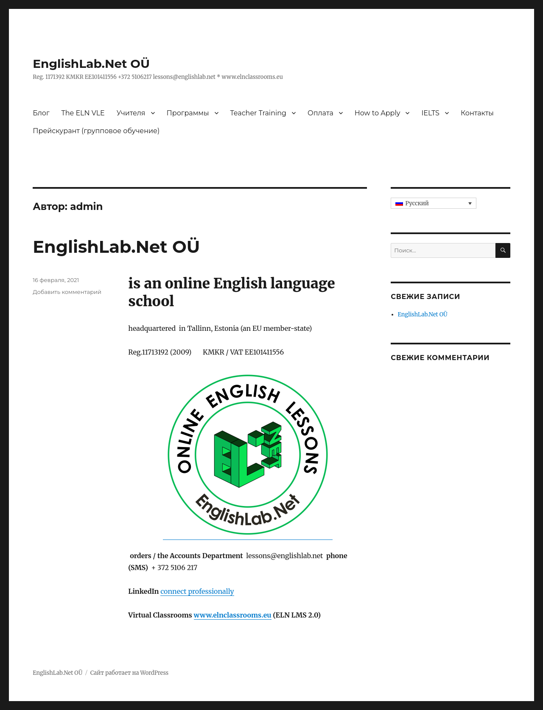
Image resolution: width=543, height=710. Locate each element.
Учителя (131, 113)
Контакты (477, 113)
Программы (188, 113)
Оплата (320, 113)
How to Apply (377, 113)
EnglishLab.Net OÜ (91, 63)
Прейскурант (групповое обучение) (96, 131)
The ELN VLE (83, 113)
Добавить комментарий (67, 291)
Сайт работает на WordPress (129, 672)
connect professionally (197, 591)
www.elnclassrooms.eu (233, 615)
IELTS (430, 113)
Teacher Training (258, 113)
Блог (41, 113)
